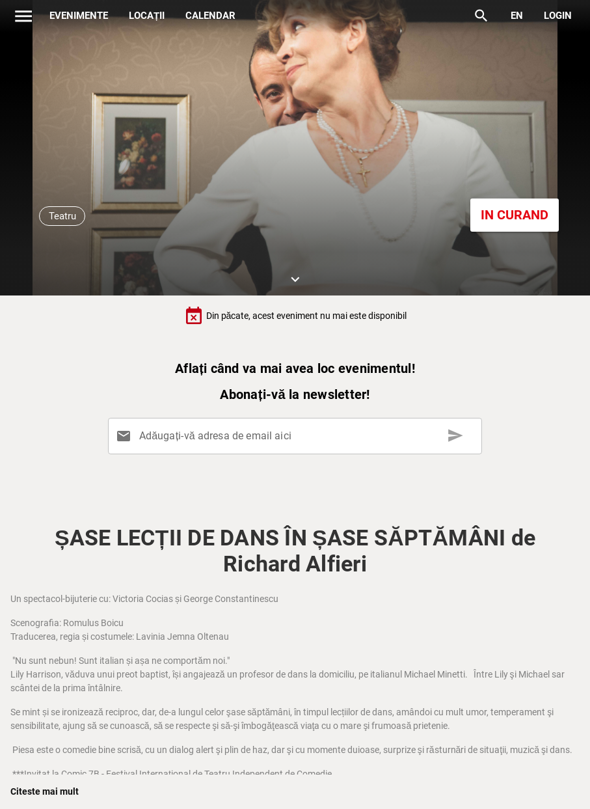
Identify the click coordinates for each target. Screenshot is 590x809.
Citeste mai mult (44, 791)
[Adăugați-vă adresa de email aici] (298, 436)
